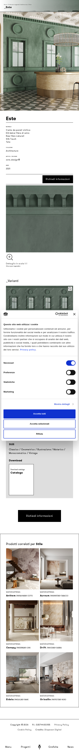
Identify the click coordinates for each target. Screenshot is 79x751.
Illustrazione (44, 449)
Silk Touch (11, 139)
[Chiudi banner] (74, 314)
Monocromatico (17, 453)
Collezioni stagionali (13, 4)
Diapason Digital (53, 729)
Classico (14, 449)
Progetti (25, 747)
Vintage (33, 453)
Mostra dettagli (62, 404)
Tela (8, 142)
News (71, 747)
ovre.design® (13, 159)
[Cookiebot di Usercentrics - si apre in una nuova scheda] (53, 314)
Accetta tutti (39, 414)
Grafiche (53, 747)
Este (30, 4)
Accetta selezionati (39, 424)
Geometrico (28, 449)
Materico (58, 449)
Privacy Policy (61, 724)
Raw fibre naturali (15, 136)
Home (5, 4)
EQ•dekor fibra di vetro (17, 133)
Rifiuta (39, 434)
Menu (8, 747)
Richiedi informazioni (58, 179)
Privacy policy (28, 350)
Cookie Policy (25, 729)
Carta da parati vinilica (18, 130)
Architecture (24, 4)
